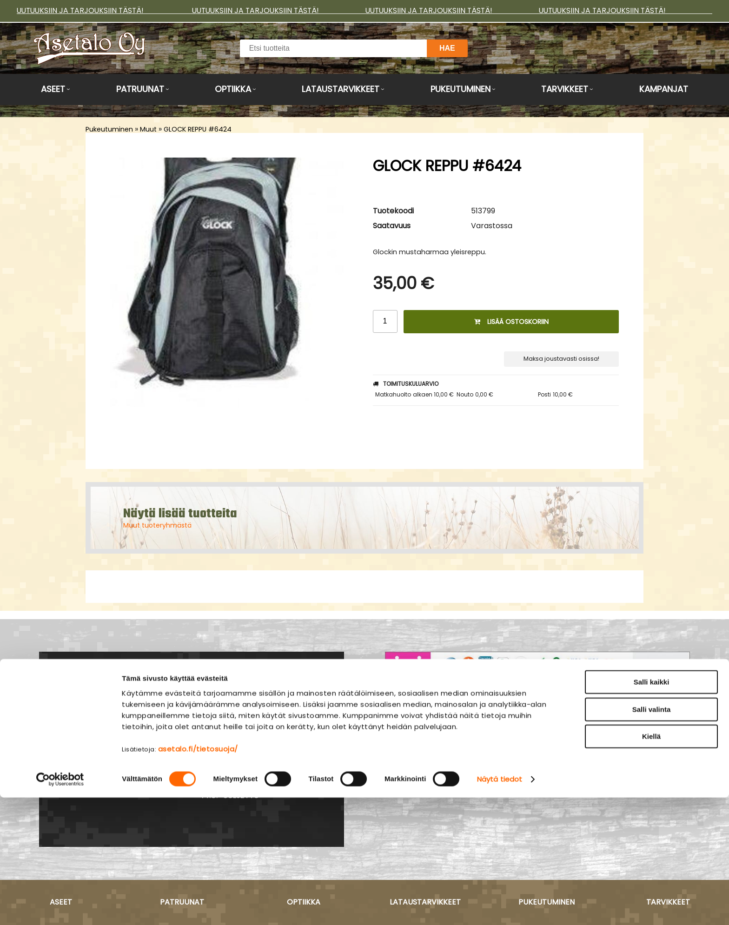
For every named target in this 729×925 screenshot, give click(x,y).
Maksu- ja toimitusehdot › (437, 746)
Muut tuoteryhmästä (157, 525)
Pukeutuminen (460, 89)
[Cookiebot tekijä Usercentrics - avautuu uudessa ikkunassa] (60, 907)
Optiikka (233, 89)
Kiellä (651, 864)
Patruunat (140, 89)
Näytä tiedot (499, 907)
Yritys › (398, 758)
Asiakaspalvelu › (418, 733)
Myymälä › (406, 771)
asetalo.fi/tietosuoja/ (198, 876)
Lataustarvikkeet (340, 89)
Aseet (53, 89)
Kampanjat (663, 89)
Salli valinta (651, 837)
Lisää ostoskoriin (511, 321)
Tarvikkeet (564, 89)
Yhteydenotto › (113, 779)
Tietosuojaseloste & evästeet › (447, 783)
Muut (148, 129)
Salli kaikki (651, 809)
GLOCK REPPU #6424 (198, 129)
